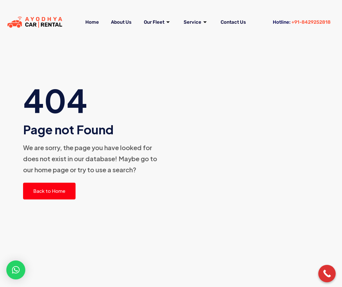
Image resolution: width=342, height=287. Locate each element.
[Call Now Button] (327, 273)
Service (217, 14)
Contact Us (165, 30)
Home (108, 14)
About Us (139, 14)
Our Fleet (177, 14)
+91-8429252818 (311, 22)
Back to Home (49, 191)
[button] (15, 269)
